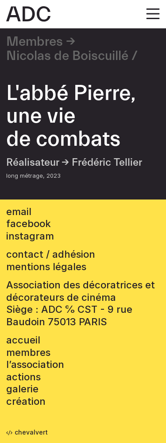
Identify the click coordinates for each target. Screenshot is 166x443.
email (18, 211)
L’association (35, 364)
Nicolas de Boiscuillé (67, 56)
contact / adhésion (50, 254)
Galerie (22, 389)
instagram (30, 236)
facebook (28, 223)
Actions (23, 377)
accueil (23, 340)
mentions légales (46, 266)
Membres (34, 42)
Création (26, 401)
